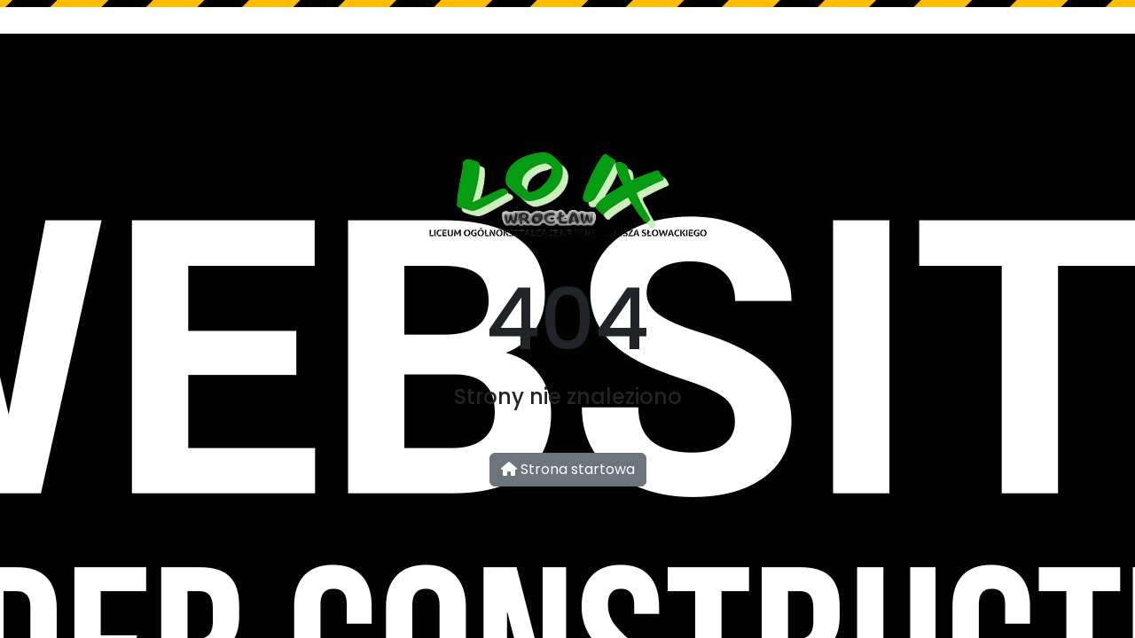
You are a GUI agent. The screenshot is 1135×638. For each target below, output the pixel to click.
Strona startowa (568, 469)
